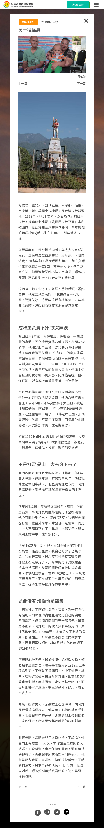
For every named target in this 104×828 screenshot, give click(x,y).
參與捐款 (78, 5)
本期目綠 (28, 22)
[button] (22, 83)
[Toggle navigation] (96, 4)
